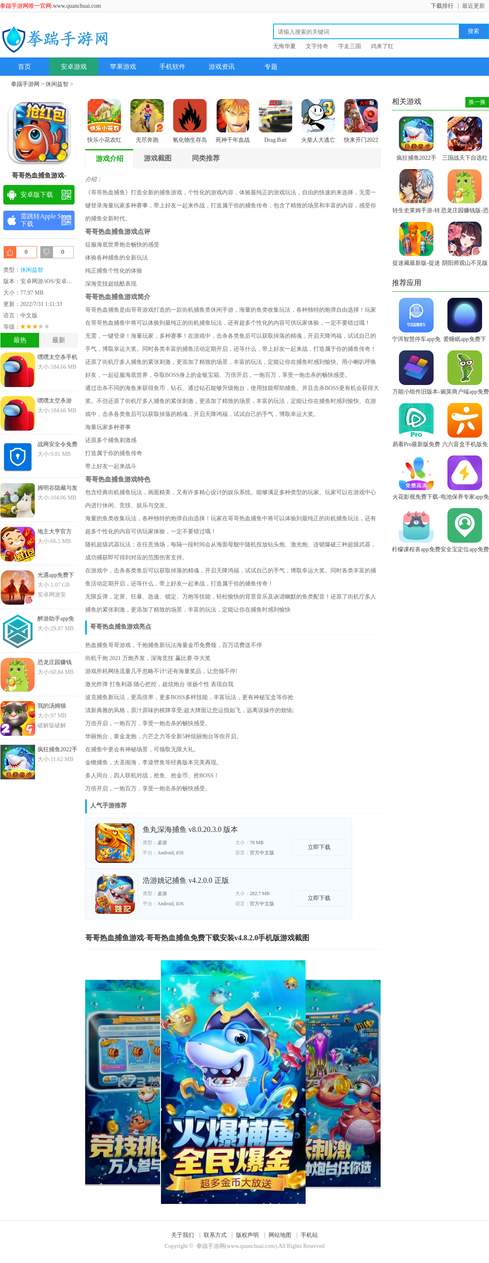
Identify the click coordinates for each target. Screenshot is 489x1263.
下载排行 (442, 6)
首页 (24, 66)
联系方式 (215, 1235)
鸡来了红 (382, 46)
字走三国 (349, 46)
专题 (271, 66)
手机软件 (172, 66)
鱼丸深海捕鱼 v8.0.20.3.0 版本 (190, 829)
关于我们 (182, 1235)
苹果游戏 (123, 66)
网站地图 (280, 1235)
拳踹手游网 (25, 84)
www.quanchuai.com (77, 6)
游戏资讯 (222, 66)
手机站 (309, 1235)
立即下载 (319, 847)
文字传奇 (317, 46)
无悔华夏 (284, 46)
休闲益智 (57, 84)
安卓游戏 (74, 66)
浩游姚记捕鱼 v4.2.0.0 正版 (186, 880)
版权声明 (247, 1235)
